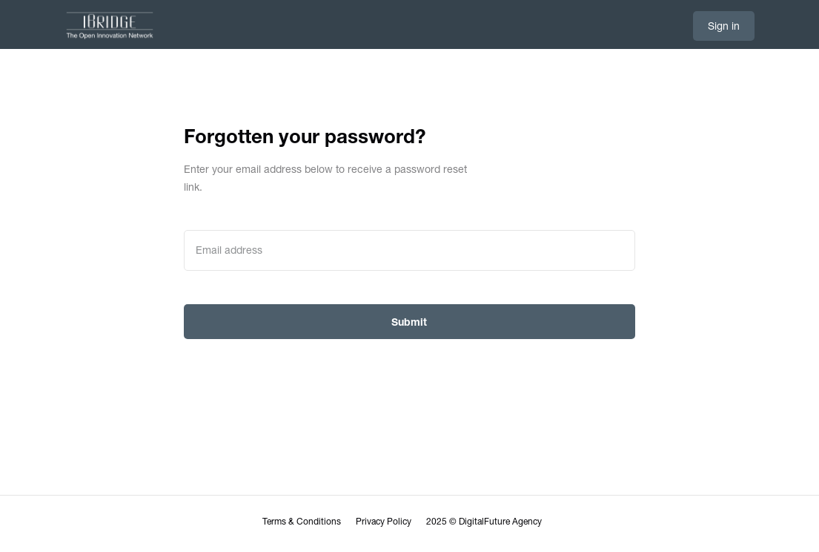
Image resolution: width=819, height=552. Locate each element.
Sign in (724, 26)
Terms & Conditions (301, 521)
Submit (409, 321)
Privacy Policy (383, 521)
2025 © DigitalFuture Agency (484, 521)
